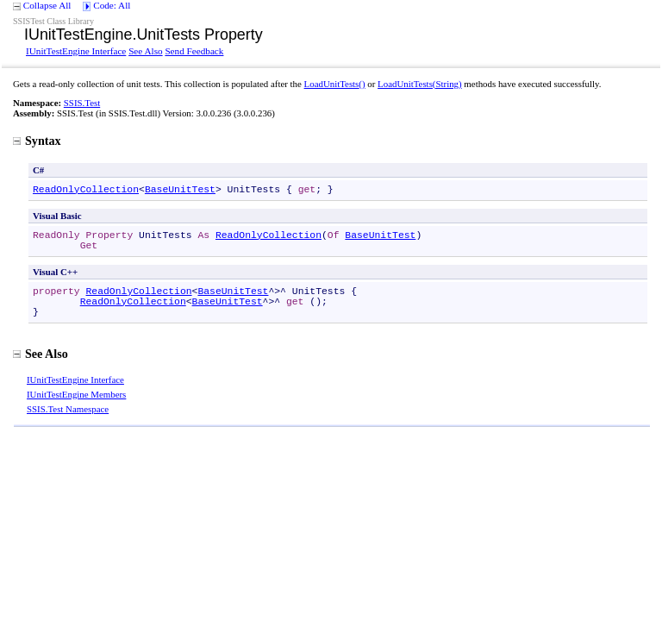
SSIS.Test (82, 102)
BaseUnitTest (180, 190)
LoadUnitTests (334, 83)
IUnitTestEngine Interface (76, 51)
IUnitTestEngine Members (76, 394)
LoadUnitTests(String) (420, 83)
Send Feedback (194, 51)
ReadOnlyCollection (86, 190)
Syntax (37, 140)
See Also (145, 51)
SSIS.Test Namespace (68, 409)
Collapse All (47, 5)
